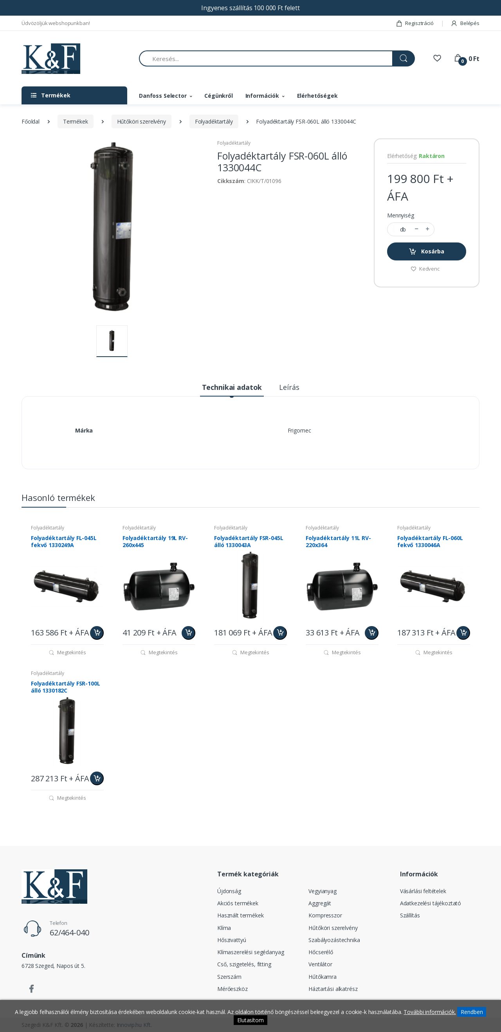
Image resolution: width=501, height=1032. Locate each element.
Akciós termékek (237, 903)
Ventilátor (320, 964)
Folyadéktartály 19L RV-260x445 (155, 542)
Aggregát (319, 903)
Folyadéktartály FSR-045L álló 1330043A (248, 542)
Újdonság (229, 891)
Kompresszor (325, 915)
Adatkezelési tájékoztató (430, 903)
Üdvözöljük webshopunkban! (56, 23)
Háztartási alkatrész (332, 989)
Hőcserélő (320, 952)
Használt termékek (240, 915)
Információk (262, 95)
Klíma (224, 927)
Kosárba (426, 252)
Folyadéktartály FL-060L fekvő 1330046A (430, 542)
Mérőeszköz (232, 989)
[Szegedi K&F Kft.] (51, 58)
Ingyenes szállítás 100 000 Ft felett (250, 8)
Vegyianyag (322, 891)
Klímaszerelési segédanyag (250, 952)
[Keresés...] (266, 58)
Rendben (472, 1012)
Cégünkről (218, 95)
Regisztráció (415, 23)
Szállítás (410, 915)
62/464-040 (69, 932)
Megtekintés (67, 652)
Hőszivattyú (231, 940)
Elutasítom (250, 1020)
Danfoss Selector (163, 95)
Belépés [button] (465, 23)
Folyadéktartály (214, 121)
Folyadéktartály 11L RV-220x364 (338, 542)
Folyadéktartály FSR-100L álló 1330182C (65, 687)
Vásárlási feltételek (423, 891)
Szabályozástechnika (334, 940)
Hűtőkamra (322, 976)
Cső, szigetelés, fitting (244, 964)
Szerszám (229, 976)
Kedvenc (425, 268)
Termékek (75, 121)
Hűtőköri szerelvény (141, 121)
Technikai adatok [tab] (232, 387)
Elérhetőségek (317, 95)
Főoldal (31, 121)
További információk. (430, 1012)
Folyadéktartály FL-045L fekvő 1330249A (64, 542)
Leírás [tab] (289, 387)
